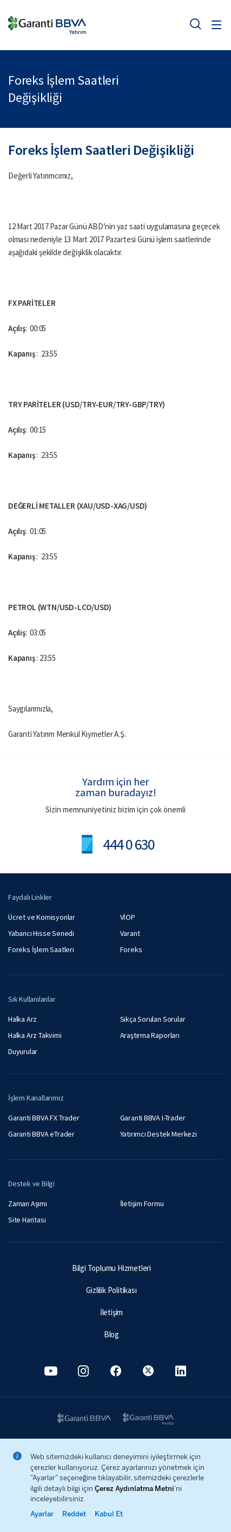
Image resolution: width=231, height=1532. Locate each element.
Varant (130, 933)
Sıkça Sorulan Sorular (153, 1019)
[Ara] (195, 24)
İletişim (111, 1312)
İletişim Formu (142, 1203)
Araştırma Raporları (150, 1035)
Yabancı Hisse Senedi (41, 933)
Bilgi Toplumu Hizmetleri (111, 1268)
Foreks (131, 949)
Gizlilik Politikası (111, 1290)
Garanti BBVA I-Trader (153, 1118)
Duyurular (22, 1051)
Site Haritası (26, 1220)
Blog (111, 1334)
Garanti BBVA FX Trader (44, 1118)
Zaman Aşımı (27, 1203)
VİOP (127, 917)
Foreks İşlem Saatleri (41, 949)
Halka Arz (22, 1019)
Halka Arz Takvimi (35, 1035)
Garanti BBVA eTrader (41, 1134)
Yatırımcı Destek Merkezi (158, 1134)
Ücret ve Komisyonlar (41, 917)
